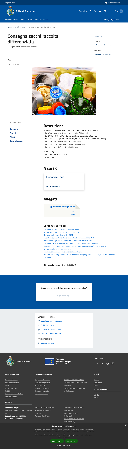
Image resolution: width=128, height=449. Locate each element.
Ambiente (67, 385)
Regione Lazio (10, 2)
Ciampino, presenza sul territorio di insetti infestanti (63, 229)
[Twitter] (92, 11)
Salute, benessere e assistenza (74, 388)
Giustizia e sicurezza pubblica (74, 380)
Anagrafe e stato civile (42, 380)
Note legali (68, 416)
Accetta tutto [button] (56, 441)
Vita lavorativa (40, 385)
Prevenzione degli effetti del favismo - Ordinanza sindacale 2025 (68, 240)
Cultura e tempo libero (42, 382)
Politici (7, 391)
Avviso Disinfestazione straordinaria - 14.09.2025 (62, 232)
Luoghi (96, 395)
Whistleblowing (69, 421)
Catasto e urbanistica (42, 391)
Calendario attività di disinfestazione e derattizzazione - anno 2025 (69, 237)
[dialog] (64, 436)
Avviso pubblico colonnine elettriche (57, 249)
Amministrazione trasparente (74, 407)
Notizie (24, 27)
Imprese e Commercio (42, 388)
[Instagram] (102, 11)
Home (10, 27)
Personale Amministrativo (14, 394)
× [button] (125, 425)
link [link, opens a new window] (69, 437)
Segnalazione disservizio (43, 410)
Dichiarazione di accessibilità (74, 419)
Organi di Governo (11, 380)
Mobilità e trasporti (41, 394)
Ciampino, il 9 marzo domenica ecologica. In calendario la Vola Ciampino (71, 243)
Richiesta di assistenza (42, 416)
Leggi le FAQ (39, 413)
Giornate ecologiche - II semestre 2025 (58, 235)
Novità (16, 27)
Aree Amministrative (12, 382)
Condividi (99, 36)
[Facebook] (87, 11)
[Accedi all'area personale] (113, 2)
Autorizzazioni (69, 391)
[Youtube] (97, 11)
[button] (64, 446)
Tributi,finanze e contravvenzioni (75, 382)
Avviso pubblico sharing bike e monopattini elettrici (63, 251)
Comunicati (98, 382)
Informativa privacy (71, 413)
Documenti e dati (11, 396)
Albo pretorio (68, 410)
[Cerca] (120, 11)
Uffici (7, 385)
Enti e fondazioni (11, 388)
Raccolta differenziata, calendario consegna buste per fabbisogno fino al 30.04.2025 (75, 246)
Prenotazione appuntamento (44, 407)
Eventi (96, 397)
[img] (30, 122)
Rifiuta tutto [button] (71, 441)
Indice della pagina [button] (16, 122)
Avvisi (96, 385)
